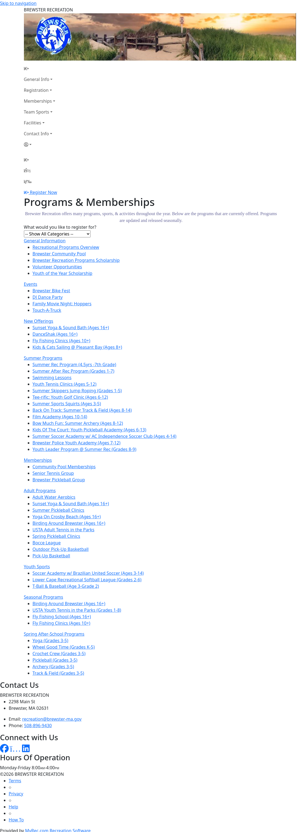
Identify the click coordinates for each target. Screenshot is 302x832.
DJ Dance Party (48, 297)
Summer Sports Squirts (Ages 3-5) (67, 404)
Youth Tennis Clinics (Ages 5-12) (64, 384)
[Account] (39, 144)
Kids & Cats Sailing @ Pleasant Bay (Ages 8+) (77, 347)
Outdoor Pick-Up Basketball (61, 549)
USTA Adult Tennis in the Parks (64, 530)
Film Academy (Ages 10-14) (60, 417)
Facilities (32, 123)
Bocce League (47, 543)
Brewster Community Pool (59, 254)
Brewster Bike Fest (51, 291)
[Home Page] (39, 68)
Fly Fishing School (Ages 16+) (62, 617)
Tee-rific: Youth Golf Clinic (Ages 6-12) (70, 397)
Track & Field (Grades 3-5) (58, 673)
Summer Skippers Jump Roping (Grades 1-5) (77, 391)
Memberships (38, 101)
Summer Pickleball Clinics (59, 510)
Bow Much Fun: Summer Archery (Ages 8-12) (78, 423)
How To (16, 820)
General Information (45, 241)
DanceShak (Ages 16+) (55, 334)
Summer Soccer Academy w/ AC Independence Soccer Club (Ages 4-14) (104, 436)
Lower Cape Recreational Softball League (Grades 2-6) (87, 580)
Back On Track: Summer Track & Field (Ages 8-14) (82, 410)
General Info (36, 79)
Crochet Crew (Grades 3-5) (59, 654)
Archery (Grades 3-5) (53, 667)
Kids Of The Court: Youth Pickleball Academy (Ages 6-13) (90, 430)
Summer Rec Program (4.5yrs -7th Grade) (74, 365)
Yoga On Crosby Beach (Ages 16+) (67, 517)
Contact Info (36, 134)
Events (30, 284)
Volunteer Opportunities (57, 267)
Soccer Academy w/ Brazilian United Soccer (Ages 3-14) (88, 573)
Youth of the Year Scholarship (62, 273)
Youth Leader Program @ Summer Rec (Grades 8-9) (84, 449)
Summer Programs (43, 358)
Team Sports (36, 112)
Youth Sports (37, 567)
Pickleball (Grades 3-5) (55, 660)
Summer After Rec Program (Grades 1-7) (73, 371)
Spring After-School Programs (54, 634)
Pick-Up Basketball (51, 556)
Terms (15, 781)
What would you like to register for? (60, 227)
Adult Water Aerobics (54, 497)
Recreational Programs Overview (66, 247)
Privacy (16, 794)
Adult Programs (40, 491)
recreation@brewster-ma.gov (52, 719)
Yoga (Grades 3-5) (51, 640)
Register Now (43, 192)
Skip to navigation (18, 3)
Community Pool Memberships (64, 467)
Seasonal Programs (43, 597)
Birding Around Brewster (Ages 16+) (69, 523)
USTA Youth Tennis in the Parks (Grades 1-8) (77, 610)
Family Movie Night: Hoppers (62, 304)
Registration (36, 90)
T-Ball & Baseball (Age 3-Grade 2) (66, 586)
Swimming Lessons (52, 378)
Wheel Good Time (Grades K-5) (64, 647)
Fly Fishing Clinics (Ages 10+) (62, 341)
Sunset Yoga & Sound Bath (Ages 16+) (71, 328)
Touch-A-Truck (47, 310)
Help (13, 807)
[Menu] (28, 181)
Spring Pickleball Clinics (56, 536)
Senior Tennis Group (53, 473)
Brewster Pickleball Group (59, 480)
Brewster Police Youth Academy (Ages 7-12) (76, 443)
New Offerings (38, 321)
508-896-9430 (38, 726)
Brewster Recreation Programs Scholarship (76, 260)
